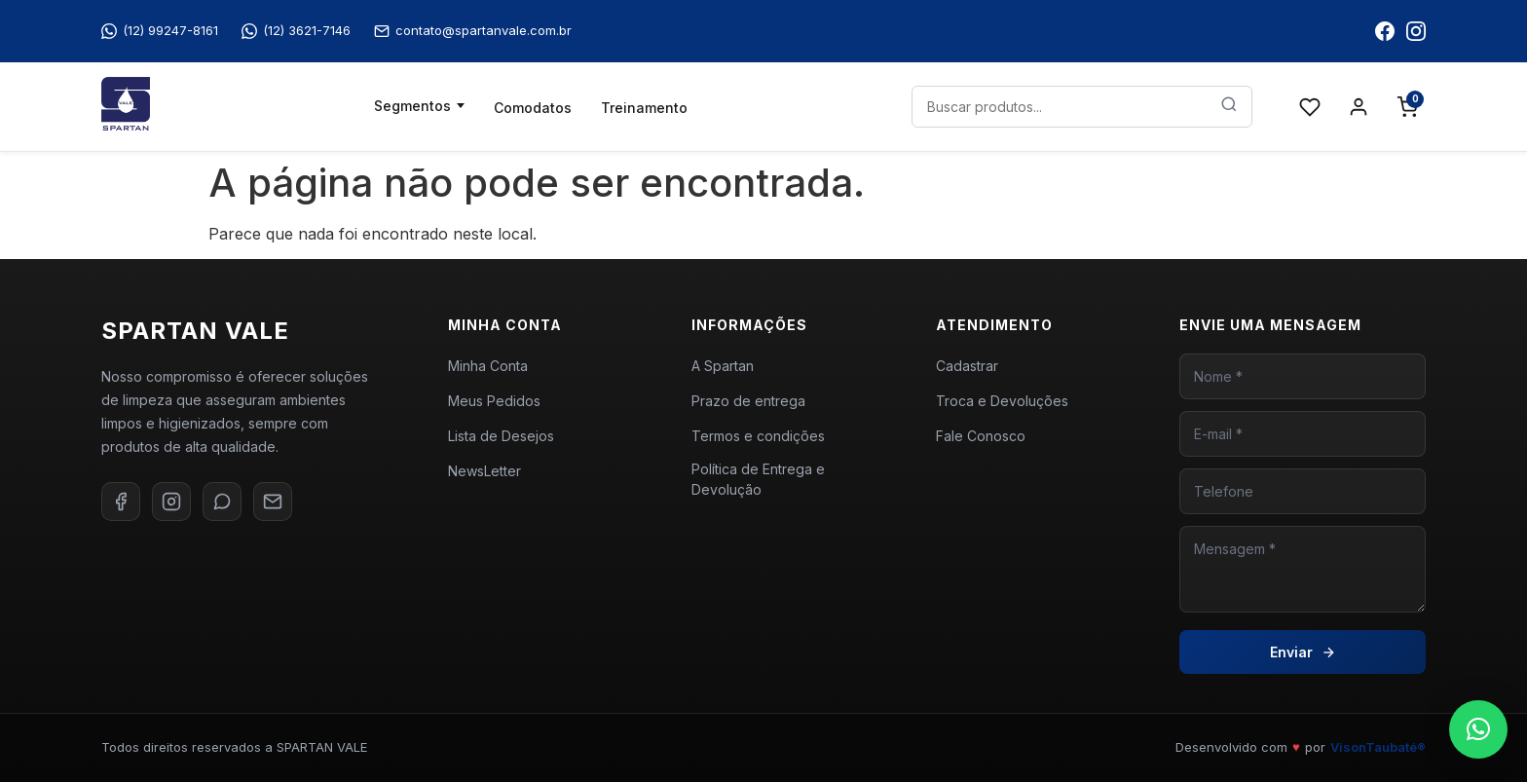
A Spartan (722, 365)
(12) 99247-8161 (159, 30)
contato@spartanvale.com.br (473, 30)
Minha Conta (488, 365)
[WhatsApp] (222, 501)
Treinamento (644, 107)
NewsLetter (484, 471)
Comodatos (533, 107)
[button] (1478, 729)
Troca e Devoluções (1002, 400)
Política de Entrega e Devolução (758, 479)
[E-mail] (272, 501)
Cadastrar (967, 365)
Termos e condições (758, 436)
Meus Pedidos (494, 400)
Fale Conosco (980, 436)
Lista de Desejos (501, 436)
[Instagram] (171, 501)
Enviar (1303, 652)
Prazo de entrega (748, 400)
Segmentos (412, 105)
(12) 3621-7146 (296, 30)
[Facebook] (120, 501)
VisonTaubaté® (1378, 747)
